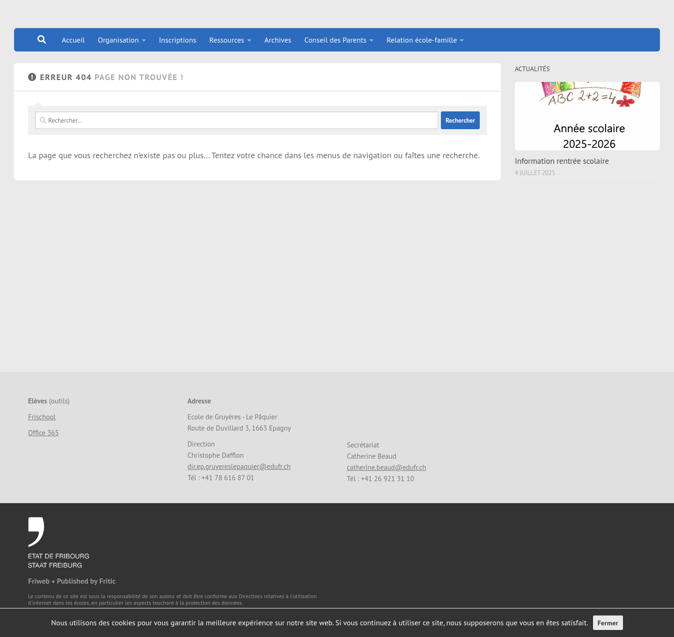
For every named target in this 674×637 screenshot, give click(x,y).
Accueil (73, 39)
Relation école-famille (422, 39)
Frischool (42, 416)
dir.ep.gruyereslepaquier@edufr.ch (239, 466)
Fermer (608, 623)
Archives (277, 39)
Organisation (118, 39)
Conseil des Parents (335, 39)
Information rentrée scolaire (562, 161)
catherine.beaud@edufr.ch (386, 467)
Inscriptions (178, 39)
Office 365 (43, 432)
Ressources (226, 39)
